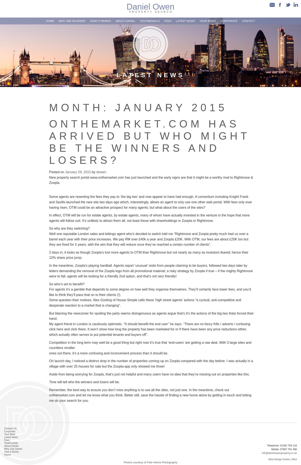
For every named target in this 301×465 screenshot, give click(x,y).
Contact (248, 21)
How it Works (100, 21)
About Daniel (125, 21)
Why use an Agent (72, 21)
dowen (101, 172)
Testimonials (150, 21)
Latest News (185, 21)
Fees (167, 21)
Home (50, 21)
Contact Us (10, 428)
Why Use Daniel (13, 448)
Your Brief (207, 21)
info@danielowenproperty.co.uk (279, 453)
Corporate (229, 21)
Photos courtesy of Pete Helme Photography (150, 462)
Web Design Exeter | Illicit (282, 459)
